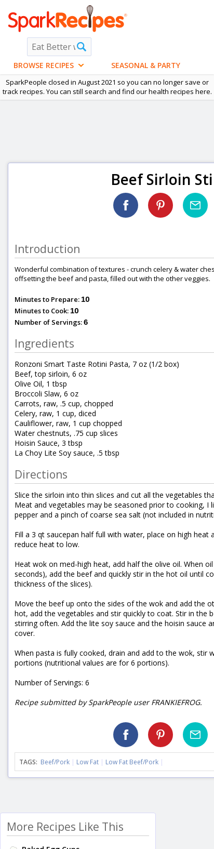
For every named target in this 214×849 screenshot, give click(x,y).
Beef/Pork (55, 762)
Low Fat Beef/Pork (131, 762)
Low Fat (87, 762)
